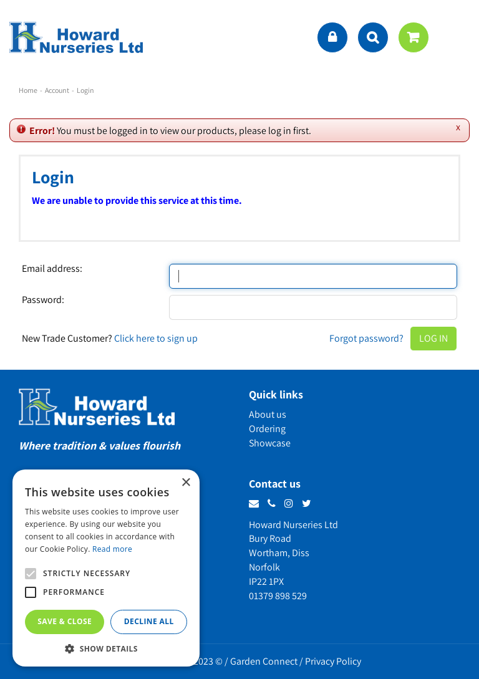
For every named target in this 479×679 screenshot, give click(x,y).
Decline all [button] (149, 621)
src (373, 37)
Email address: (52, 269)
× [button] (185, 483)
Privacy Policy (333, 661)
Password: (43, 300)
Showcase (270, 443)
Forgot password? (366, 338)
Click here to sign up (156, 338)
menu (457, 37)
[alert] (106, 568)
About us (267, 414)
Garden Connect (264, 661)
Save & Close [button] (64, 621)
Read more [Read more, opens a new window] (112, 549)
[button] (106, 648)
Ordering (267, 428)
